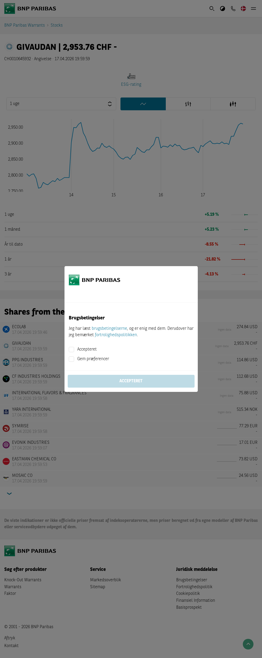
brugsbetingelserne (109, 329)
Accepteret (87, 349)
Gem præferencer (93, 359)
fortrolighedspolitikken (116, 335)
